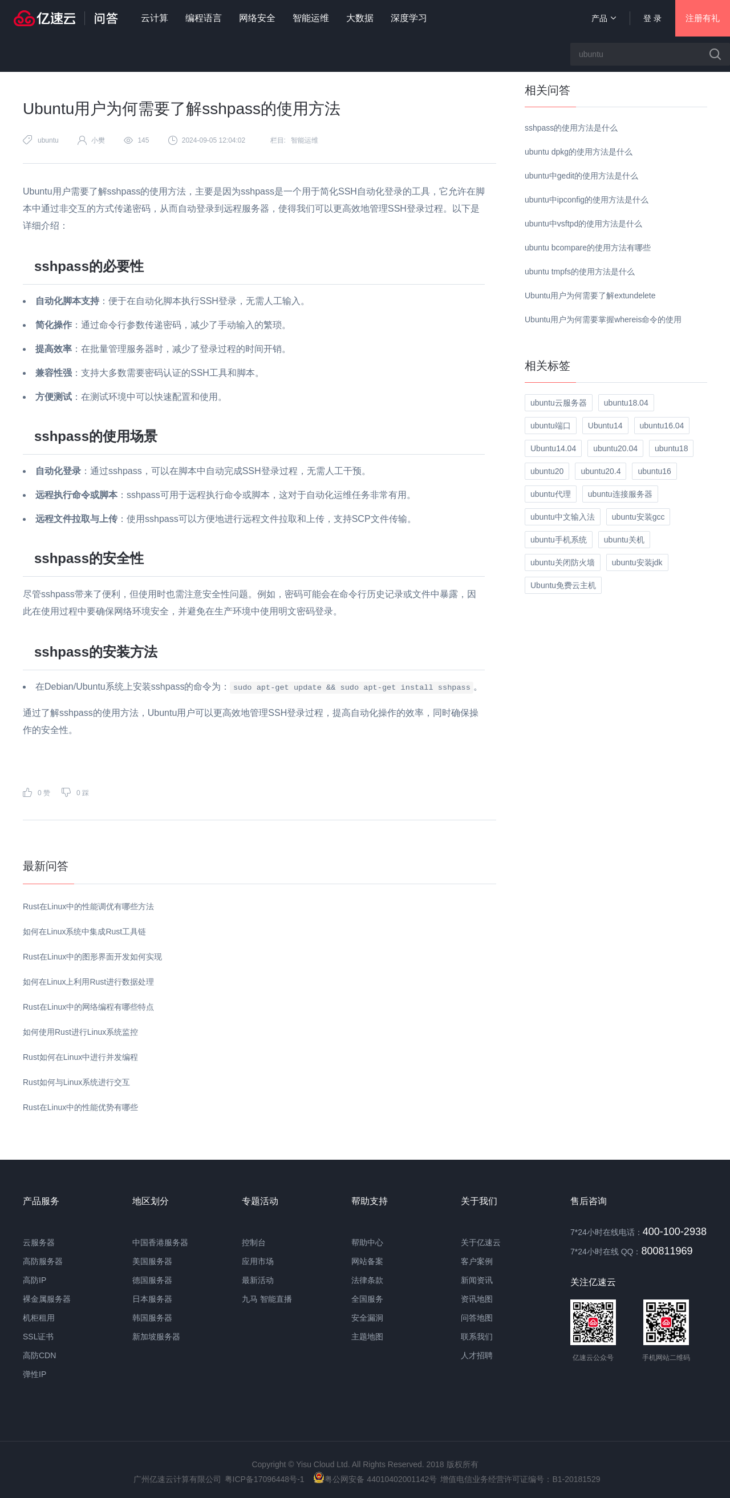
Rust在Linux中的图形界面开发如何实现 (92, 956)
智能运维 (311, 18)
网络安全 (257, 18)
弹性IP (34, 1374)
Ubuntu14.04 (553, 448)
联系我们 (477, 1336)
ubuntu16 (654, 471)
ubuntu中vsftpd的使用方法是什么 (583, 223)
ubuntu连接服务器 (620, 494)
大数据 (360, 18)
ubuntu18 (671, 448)
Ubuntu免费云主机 (563, 585)
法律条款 (367, 1280)
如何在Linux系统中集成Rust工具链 (84, 931)
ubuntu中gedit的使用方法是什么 (581, 175)
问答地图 (477, 1317)
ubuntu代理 (550, 494)
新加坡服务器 (156, 1336)
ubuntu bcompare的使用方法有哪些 (588, 247)
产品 (603, 18)
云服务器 (39, 1242)
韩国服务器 (152, 1317)
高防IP (34, 1280)
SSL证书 (38, 1336)
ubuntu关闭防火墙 (562, 562)
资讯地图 (477, 1298)
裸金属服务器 (47, 1298)
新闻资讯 (477, 1280)
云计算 (154, 18)
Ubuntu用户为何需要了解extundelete (590, 295)
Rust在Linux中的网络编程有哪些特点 (88, 1006)
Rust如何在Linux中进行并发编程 (80, 1057)
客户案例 (477, 1261)
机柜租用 (39, 1317)
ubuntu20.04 (615, 448)
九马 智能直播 (267, 1298)
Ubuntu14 (605, 425)
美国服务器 (152, 1261)
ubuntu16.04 (662, 425)
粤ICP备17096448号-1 (265, 1479)
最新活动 (258, 1280)
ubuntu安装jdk (637, 562)
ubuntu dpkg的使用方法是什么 (578, 151)
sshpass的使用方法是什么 (571, 127)
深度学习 (409, 18)
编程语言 (203, 18)
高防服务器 (43, 1261)
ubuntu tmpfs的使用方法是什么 (580, 271)
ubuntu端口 (550, 425)
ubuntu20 (546, 471)
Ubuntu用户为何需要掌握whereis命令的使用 (603, 319)
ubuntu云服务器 (558, 402)
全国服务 (367, 1298)
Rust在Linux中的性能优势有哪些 (80, 1107)
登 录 (652, 18)
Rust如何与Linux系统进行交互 (76, 1082)
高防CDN (39, 1355)
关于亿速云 (481, 1242)
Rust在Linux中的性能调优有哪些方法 (88, 906)
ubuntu (48, 140)
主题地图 (367, 1336)
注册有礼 (703, 18)
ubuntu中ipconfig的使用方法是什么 (586, 199)
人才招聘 (477, 1355)
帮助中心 (367, 1242)
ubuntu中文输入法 (562, 516)
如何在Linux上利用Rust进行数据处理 (88, 981)
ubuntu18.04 (626, 402)
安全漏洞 (367, 1317)
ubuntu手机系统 (558, 539)
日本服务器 (152, 1298)
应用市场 (258, 1261)
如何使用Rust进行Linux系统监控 (80, 1032)
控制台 (254, 1242)
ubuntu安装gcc (638, 516)
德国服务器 (152, 1280)
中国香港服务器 (160, 1242)
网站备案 (367, 1261)
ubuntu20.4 (600, 471)
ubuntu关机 (624, 539)
